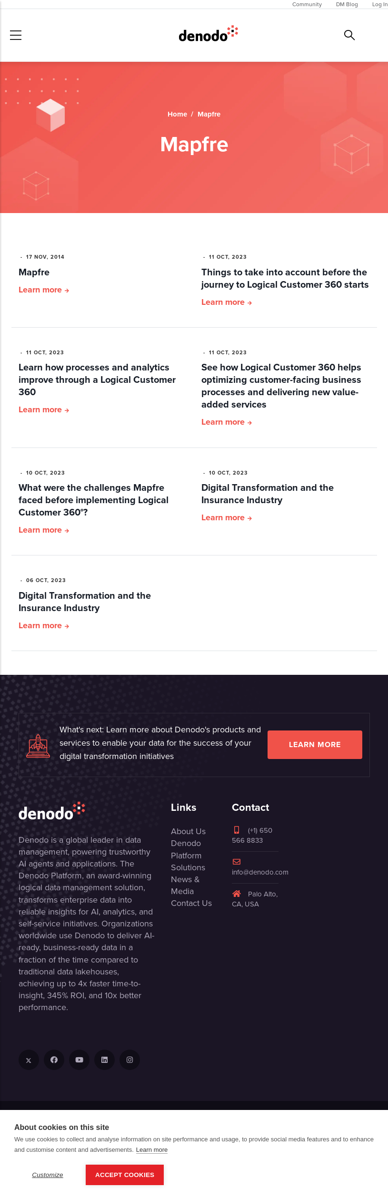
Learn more (40, 289)
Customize (47, 1174)
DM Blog (347, 4)
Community (307, 4)
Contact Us (191, 903)
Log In (380, 4)
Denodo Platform (186, 849)
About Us (188, 831)
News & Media (185, 885)
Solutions (188, 867)
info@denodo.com (260, 867)
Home (177, 114)
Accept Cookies (124, 1174)
